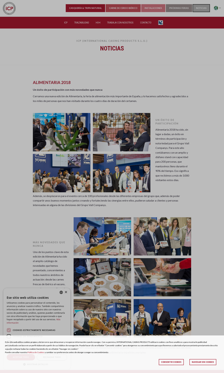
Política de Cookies (35, 352)
